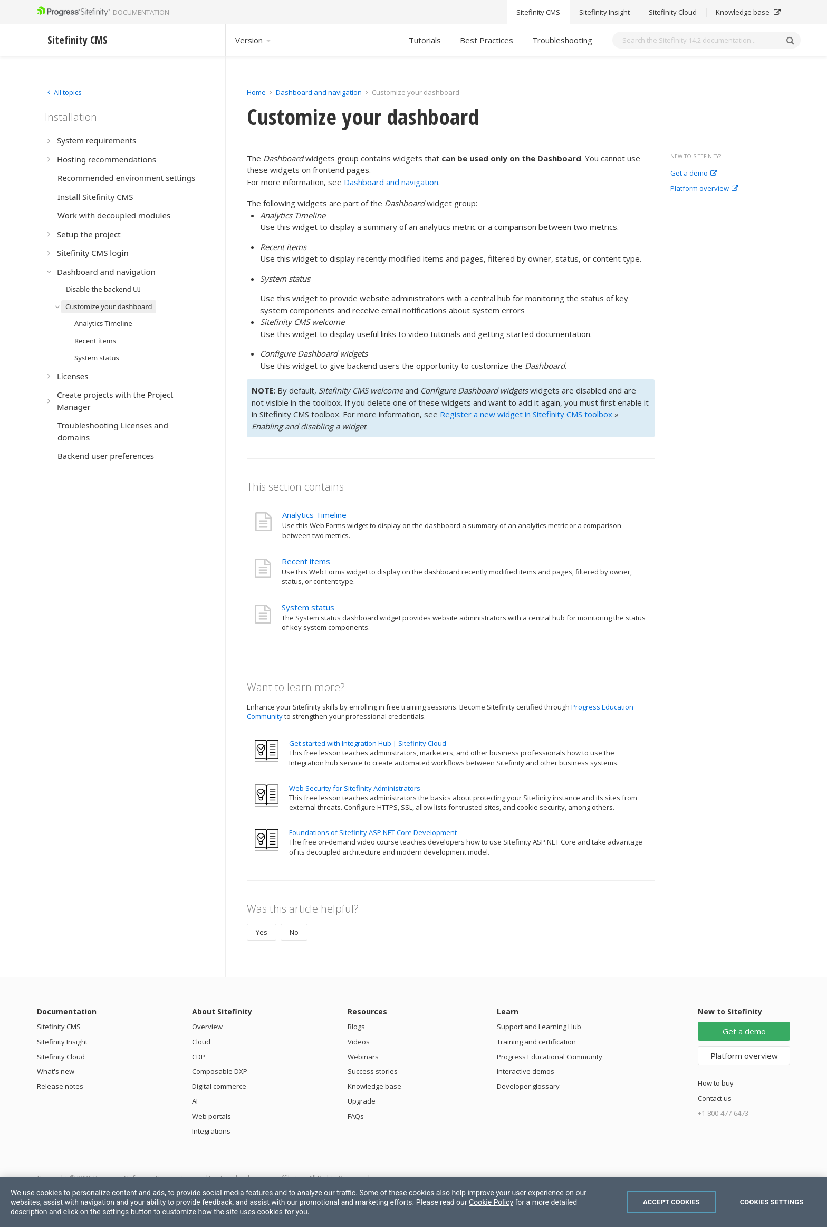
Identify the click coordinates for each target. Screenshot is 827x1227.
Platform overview (704, 189)
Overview (207, 1026)
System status (308, 607)
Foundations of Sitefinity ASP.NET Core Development (373, 832)
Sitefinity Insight (62, 1042)
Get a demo (693, 173)
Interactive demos (525, 1071)
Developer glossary (528, 1086)
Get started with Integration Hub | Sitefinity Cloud (367, 743)
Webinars (363, 1056)
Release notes (60, 1086)
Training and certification (536, 1042)
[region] (413, 1202)
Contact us (715, 1098)
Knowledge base (374, 1086)
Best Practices (486, 40)
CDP (198, 1056)
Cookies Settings (772, 1202)
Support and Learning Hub (539, 1026)
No (294, 932)
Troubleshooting (562, 40)
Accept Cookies (671, 1202)
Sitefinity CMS (59, 1026)
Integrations (211, 1131)
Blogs (356, 1026)
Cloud (201, 1042)
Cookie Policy (491, 1202)
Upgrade (362, 1101)
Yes (261, 932)
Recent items (306, 561)
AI (195, 1101)
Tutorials (425, 40)
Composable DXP (219, 1071)
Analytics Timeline (314, 515)
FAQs (356, 1116)
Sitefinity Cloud (61, 1056)
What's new (55, 1071)
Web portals (211, 1116)
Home (256, 92)
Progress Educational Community (549, 1056)
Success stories (373, 1071)
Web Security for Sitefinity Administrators (354, 788)
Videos (359, 1042)
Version (253, 40)
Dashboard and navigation (319, 92)
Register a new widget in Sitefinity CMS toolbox (526, 414)
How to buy (716, 1083)
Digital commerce (219, 1086)
